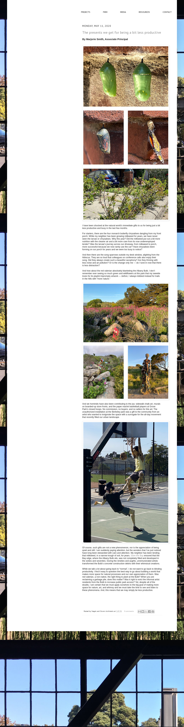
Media (123, 12)
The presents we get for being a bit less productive (121, 32)
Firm (105, 12)
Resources (144, 12)
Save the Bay (137, 555)
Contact (167, 12)
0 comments (129, 611)
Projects (85, 12)
